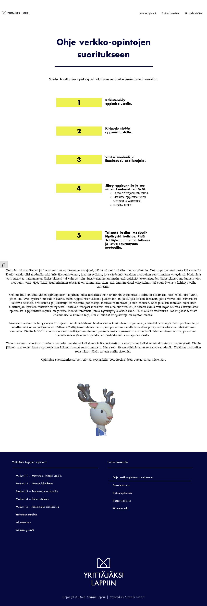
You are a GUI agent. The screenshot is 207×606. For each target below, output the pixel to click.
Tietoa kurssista (173, 13)
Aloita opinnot (154, 13)
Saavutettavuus (121, 485)
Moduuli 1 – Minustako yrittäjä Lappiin (39, 475)
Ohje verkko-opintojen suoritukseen (133, 477)
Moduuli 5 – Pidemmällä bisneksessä (37, 507)
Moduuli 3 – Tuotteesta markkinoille (37, 491)
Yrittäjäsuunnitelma (26, 514)
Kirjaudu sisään (194, 13)
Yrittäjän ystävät (25, 530)
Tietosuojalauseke (122, 493)
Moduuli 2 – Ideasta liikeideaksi (35, 483)
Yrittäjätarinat (23, 522)
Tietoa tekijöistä (122, 500)
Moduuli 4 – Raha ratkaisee (32, 499)
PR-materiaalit (120, 508)
